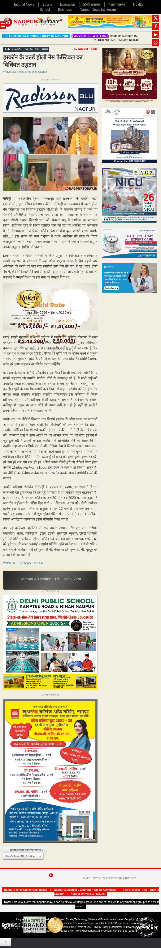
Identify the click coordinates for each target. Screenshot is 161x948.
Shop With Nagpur (36, 71)
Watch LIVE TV (12, 563)
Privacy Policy (100, 927)
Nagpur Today (87, 48)
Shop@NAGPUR (32, 563)
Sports (47, 4)
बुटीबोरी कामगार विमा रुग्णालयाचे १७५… (25, 850)
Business (65, 9)
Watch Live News (13, 71)
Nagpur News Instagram (98, 9)
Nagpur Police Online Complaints (25, 889)
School (45, 9)
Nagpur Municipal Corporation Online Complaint (85, 889)
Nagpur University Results (88, 893)
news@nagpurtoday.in (87, 930)
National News (23, 4)
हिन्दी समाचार (91, 4)
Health (138, 4)
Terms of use (83, 927)
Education (67, 4)
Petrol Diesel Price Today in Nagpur (128, 923)
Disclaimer (116, 927)
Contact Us (68, 927)
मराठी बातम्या (116, 4)
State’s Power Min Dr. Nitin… (23, 856)
